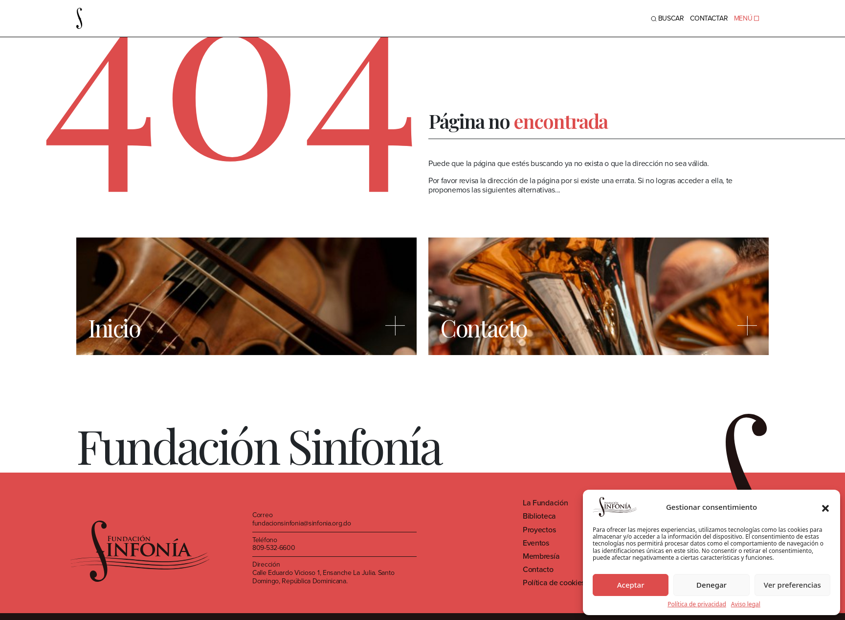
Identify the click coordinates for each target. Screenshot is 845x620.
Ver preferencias (792, 585)
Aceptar (631, 585)
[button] (825, 507)
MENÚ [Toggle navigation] (746, 18)
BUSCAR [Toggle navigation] (667, 18)
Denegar (711, 585)
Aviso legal (745, 604)
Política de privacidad (696, 604)
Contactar (709, 18)
